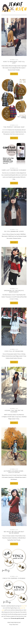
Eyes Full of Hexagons (14, 351)
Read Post (14, 73)
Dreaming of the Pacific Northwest (14, 291)
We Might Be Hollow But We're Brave (14, 532)
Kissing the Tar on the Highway (14, 411)
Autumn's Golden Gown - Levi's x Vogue (14, 471)
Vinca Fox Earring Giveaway (14, 578)
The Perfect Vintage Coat (14, 127)
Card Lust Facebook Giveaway (14, 170)
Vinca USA (23, 606)
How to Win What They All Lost (14, 62)
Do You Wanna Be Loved (14, 231)
